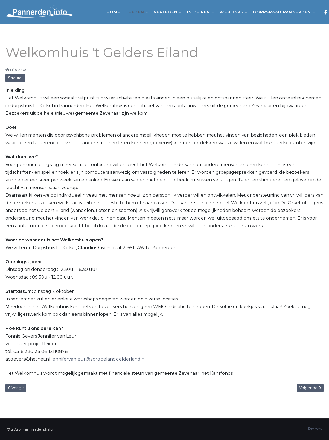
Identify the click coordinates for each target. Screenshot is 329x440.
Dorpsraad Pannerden (282, 12)
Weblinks (232, 12)
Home (113, 12)
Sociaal (15, 77)
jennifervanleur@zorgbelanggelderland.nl (98, 359)
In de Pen (199, 12)
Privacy (315, 429)
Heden (137, 12)
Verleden (166, 12)
